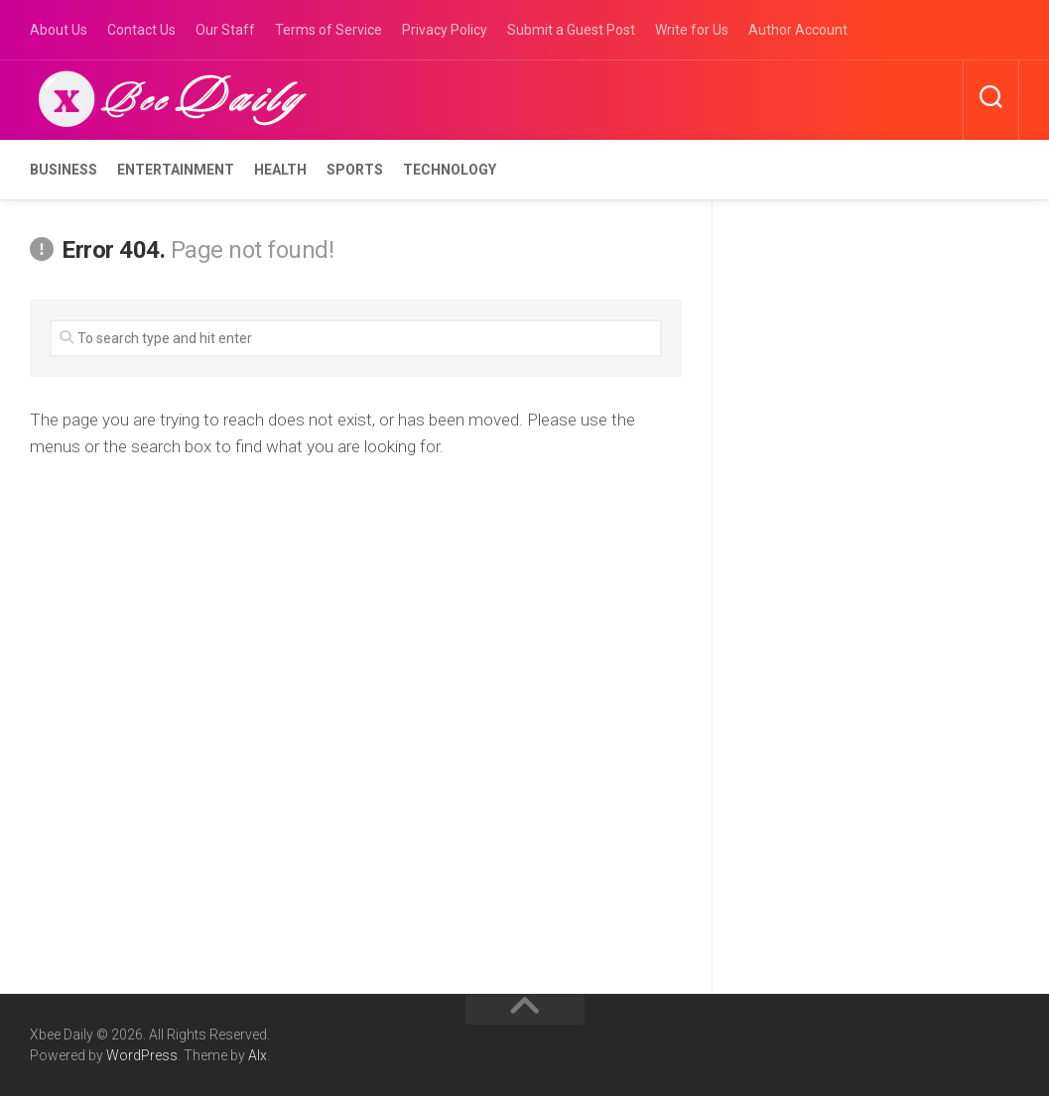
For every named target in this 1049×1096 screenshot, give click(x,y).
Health (280, 170)
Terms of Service (328, 30)
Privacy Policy (444, 30)
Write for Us (691, 30)
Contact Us (141, 30)
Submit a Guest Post (571, 30)
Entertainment (175, 170)
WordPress (142, 1055)
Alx (257, 1055)
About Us (58, 30)
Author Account (798, 30)
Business (63, 170)
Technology (449, 170)
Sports (355, 170)
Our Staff (225, 30)
